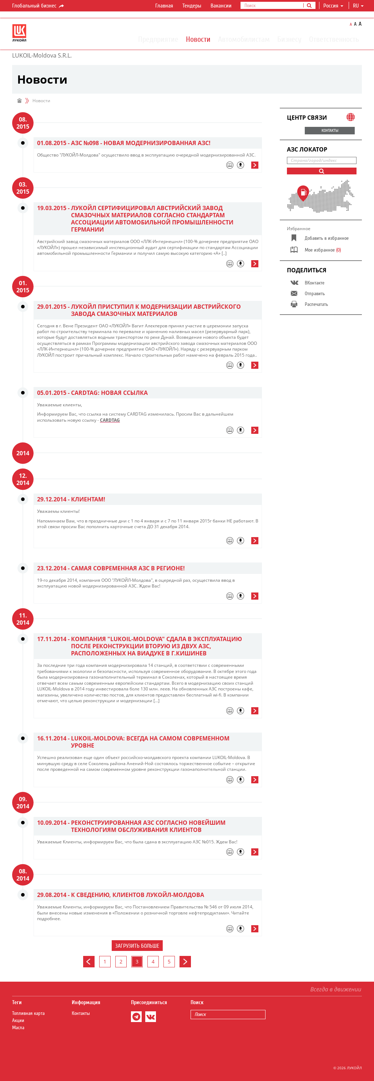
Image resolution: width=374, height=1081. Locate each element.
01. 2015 (22, 286)
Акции (18, 1020)
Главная (164, 6)
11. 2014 (22, 618)
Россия (333, 6)
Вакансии (221, 6)
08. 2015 (22, 122)
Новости (198, 39)
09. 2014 (22, 802)
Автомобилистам (244, 39)
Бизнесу (289, 39)
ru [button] (358, 6)
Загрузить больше (137, 946)
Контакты (81, 1013)
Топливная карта (28, 1013)
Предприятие (158, 39)
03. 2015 (22, 187)
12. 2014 (22, 479)
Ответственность (334, 39)
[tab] (147, 167)
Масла (18, 1028)
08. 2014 (22, 874)
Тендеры (191, 6)
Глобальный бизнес (38, 6)
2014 (22, 453)
